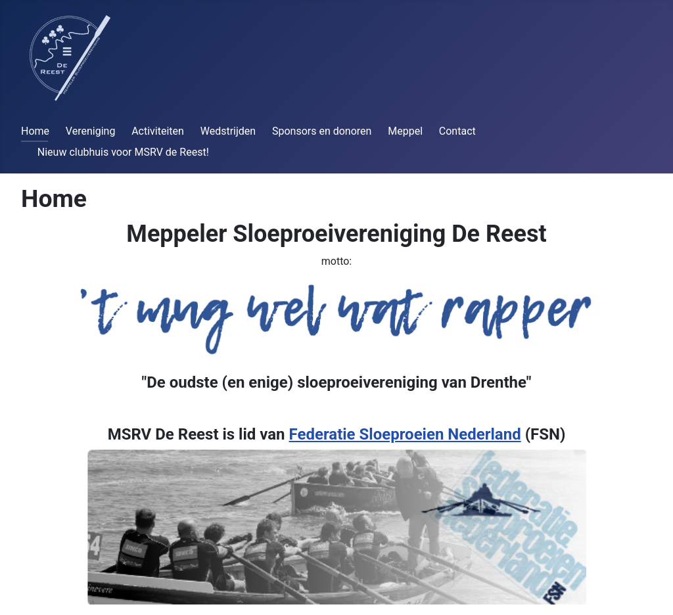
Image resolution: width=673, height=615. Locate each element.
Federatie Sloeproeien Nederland (405, 434)
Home (35, 131)
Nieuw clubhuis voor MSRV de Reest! (123, 152)
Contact (457, 131)
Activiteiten (157, 131)
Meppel (405, 131)
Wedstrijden (228, 131)
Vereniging (91, 131)
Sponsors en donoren (321, 131)
